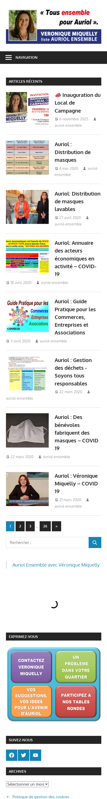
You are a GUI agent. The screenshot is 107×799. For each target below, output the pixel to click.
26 (45, 526)
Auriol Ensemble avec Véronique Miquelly (55, 565)
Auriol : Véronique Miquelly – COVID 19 (76, 483)
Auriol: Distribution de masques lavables (78, 201)
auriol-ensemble (68, 125)
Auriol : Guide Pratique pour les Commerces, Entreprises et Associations (75, 317)
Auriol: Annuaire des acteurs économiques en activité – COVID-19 (75, 258)
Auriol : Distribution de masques (73, 152)
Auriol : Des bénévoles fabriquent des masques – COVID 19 (76, 432)
